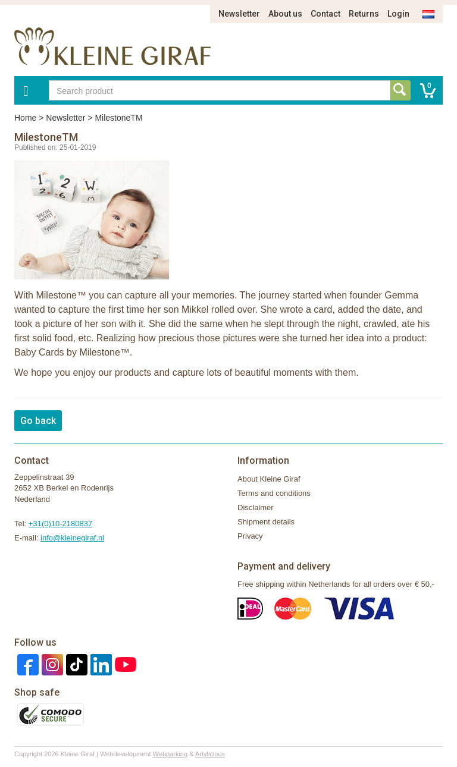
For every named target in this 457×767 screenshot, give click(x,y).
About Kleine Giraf (269, 478)
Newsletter (239, 13)
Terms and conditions (274, 493)
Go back (38, 420)
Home (25, 117)
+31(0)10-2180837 (60, 523)
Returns (364, 13)
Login (398, 13)
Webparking (170, 753)
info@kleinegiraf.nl (72, 537)
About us (285, 13)
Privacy (250, 536)
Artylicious (210, 753)
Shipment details (266, 521)
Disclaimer (255, 507)
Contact (325, 13)
